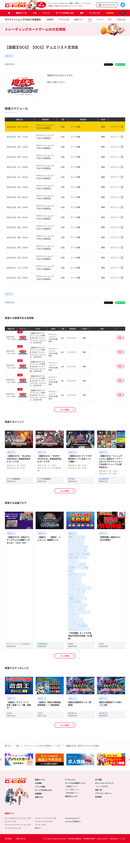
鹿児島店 (71, 479)
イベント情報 (40, 786)
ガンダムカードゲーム (76, 622)
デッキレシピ (94, 13)
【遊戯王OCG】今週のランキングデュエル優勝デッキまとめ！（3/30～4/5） (18, 540)
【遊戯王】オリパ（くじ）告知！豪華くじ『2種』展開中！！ (19, 705)
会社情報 (8, 838)
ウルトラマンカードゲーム (77, 605)
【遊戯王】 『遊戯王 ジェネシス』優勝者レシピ (49, 538)
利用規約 (98, 797)
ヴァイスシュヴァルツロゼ (77, 550)
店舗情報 (110, 13)
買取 (81, 13)
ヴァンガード (73, 561)
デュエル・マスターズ (76, 595)
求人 (110, 19)
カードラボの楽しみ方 (65, 13)
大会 (34, 13)
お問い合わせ (21, 838)
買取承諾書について (72, 793)
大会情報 (38, 783)
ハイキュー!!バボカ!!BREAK (78, 626)
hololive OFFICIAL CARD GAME (79, 554)
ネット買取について (72, 790)
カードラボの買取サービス (75, 783)
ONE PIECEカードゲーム (77, 574)
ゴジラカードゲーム (75, 619)
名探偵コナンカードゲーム (77, 598)
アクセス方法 (63, 19)
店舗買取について (72, 786)
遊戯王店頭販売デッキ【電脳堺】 (79, 703)
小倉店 (39, 713)
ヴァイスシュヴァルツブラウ (78, 547)
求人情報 (98, 779)
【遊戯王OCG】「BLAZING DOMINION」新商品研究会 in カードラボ (19, 458)
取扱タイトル (21, 13)
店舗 (17, 745)
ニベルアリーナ (84, 629)
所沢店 (101, 644)
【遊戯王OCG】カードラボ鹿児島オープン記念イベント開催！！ (79, 458)
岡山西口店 (72, 713)
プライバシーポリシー (103, 793)
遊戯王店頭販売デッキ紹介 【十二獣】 (110, 703)
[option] (19, 759)
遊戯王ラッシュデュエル (77, 537)
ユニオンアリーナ (74, 578)
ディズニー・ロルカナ (76, 609)
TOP (9, 745)
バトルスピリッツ (74, 581)
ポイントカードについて (104, 783)
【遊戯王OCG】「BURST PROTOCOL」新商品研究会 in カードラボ (49, 458)
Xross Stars (73, 629)
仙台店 (9, 713)
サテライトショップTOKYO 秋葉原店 (23, 19)
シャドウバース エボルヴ (77, 564)
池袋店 (70, 644)
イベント (46, 13)
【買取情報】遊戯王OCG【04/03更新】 (109, 538)
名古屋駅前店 (104, 479)
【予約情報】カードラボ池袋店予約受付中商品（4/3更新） (80, 635)
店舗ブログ (78, 19)
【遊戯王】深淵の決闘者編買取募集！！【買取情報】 (49, 703)
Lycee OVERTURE (75, 602)
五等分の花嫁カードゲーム (77, 557)
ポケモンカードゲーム (76, 540)
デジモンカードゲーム (76, 585)
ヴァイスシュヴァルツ (76, 544)
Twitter (120, 19)
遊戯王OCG (9, 56)
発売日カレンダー (71, 796)
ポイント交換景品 (102, 786)
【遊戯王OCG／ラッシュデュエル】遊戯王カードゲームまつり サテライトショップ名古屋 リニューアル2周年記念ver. (110, 461)
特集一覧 (98, 790)
